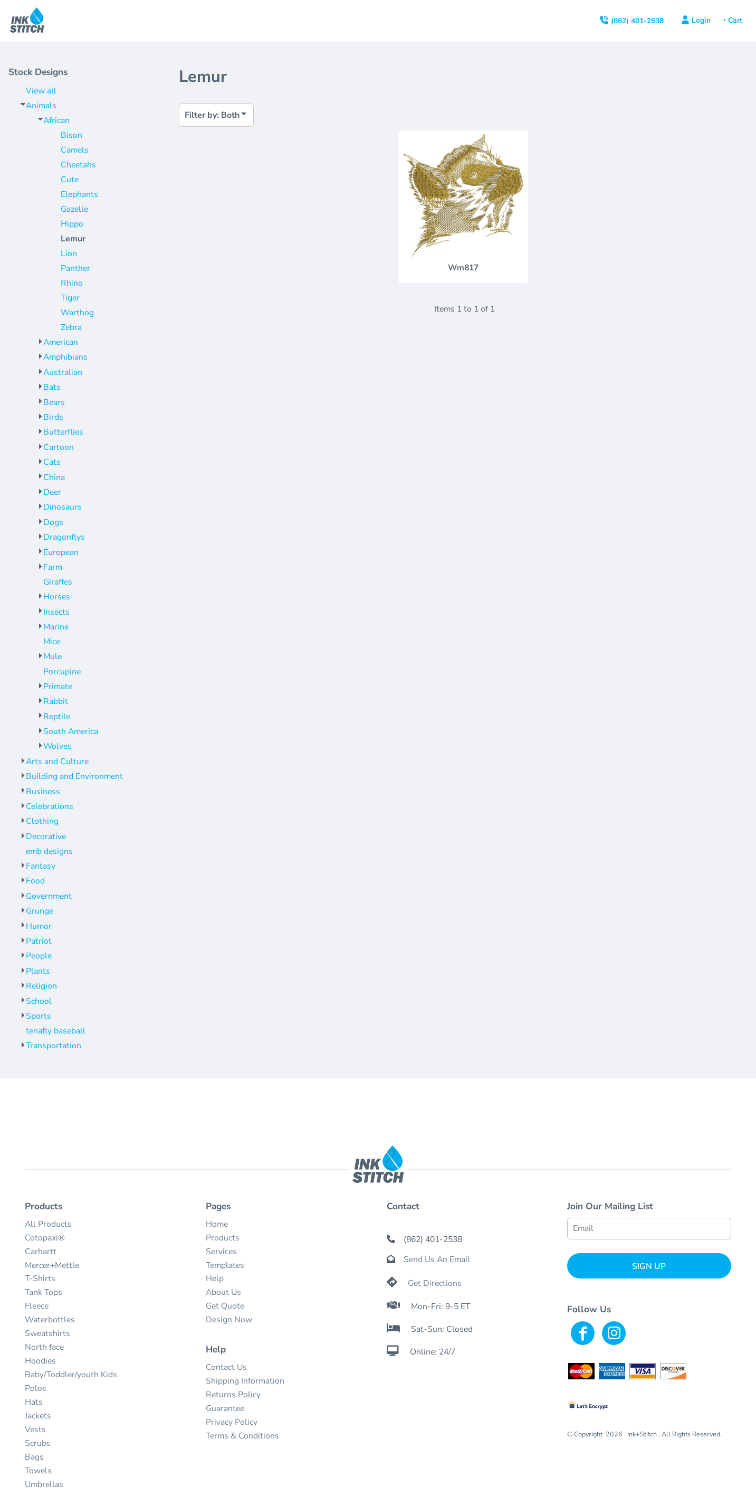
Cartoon (58, 447)
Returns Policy (233, 1394)
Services (221, 1251)
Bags (34, 1457)
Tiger (70, 298)
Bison (71, 135)
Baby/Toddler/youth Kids (71, 1374)
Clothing (42, 821)
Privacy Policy (231, 1422)
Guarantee (225, 1408)
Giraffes (57, 582)
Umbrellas (44, 1484)
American (60, 342)
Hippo (72, 224)
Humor (39, 926)
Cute (70, 179)
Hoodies (40, 1361)
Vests (35, 1429)
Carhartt (40, 1251)
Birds (53, 417)
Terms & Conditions (242, 1436)
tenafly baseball (55, 1031)
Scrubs (38, 1443)
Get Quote (225, 1306)
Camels (75, 150)
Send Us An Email (437, 1259)
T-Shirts (40, 1278)
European (61, 552)
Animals (41, 105)
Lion (69, 253)
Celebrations (49, 806)
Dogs (53, 522)
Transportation (53, 1045)
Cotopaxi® (45, 1238)
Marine (56, 627)
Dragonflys (64, 537)
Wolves (57, 746)
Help (215, 1278)
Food (35, 881)
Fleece (37, 1306)
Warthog (77, 312)
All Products (48, 1224)
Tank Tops (43, 1292)
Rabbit (55, 701)
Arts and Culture (57, 761)
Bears (54, 402)
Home (217, 1224)
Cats (52, 462)
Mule (52, 656)
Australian (62, 372)
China (54, 477)
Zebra (71, 327)
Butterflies (63, 432)
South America (70, 731)
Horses (56, 597)
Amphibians (65, 357)
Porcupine (62, 672)
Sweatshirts (47, 1333)
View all (41, 91)
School (39, 1001)
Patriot (39, 941)
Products (223, 1238)
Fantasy (40, 866)
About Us (223, 1292)
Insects (56, 612)
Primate (57, 686)
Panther (75, 268)
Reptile (56, 716)
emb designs (49, 851)
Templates (225, 1265)
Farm (52, 567)
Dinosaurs (62, 507)
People (39, 956)
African (56, 120)
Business (43, 791)
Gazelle (74, 209)
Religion (41, 986)
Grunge (39, 911)
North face (44, 1347)
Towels (38, 1471)
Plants (38, 971)
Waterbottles (50, 1319)
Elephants (79, 194)
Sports (38, 1016)
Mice (51, 641)
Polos (35, 1388)
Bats (52, 387)
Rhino (72, 283)
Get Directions (435, 1283)
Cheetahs (78, 165)
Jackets (38, 1416)
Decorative (46, 836)
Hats (34, 1402)
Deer (52, 492)
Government (49, 896)
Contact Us (226, 1367)
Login (701, 20)
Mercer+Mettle (52, 1265)
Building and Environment (74, 776)
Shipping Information (245, 1381)
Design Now (229, 1319)
